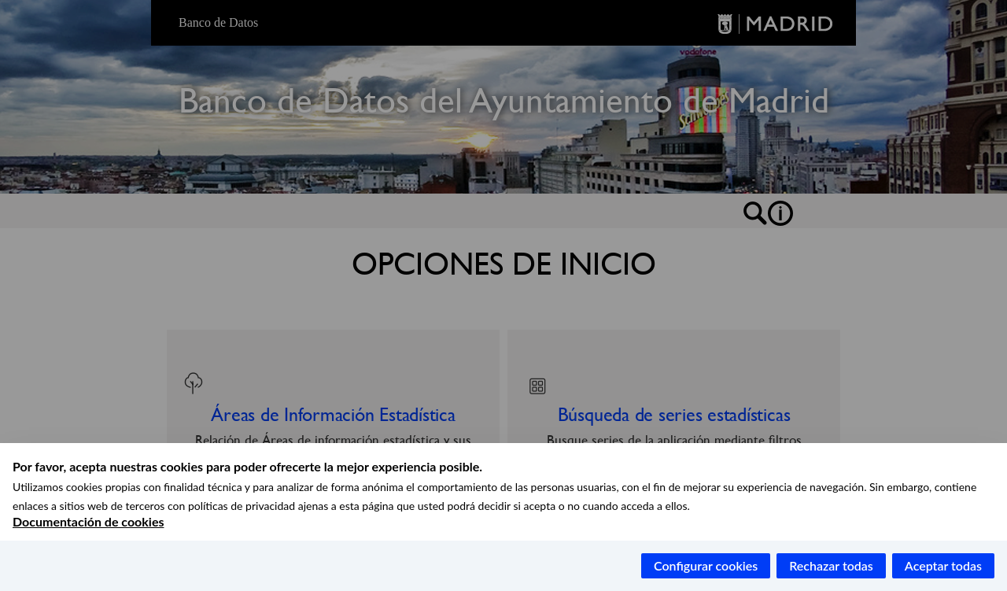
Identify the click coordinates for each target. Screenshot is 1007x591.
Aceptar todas (943, 565)
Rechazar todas (831, 565)
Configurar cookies (706, 565)
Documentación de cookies (88, 521)
